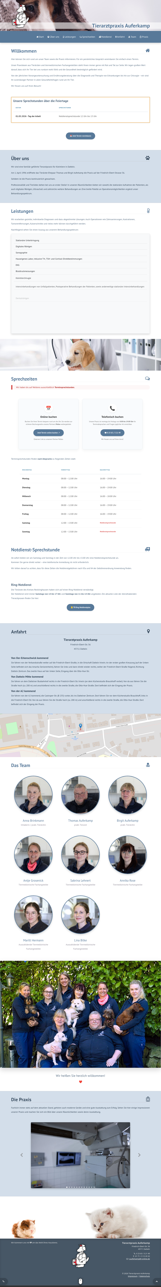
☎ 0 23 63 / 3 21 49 (112, 445)
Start (40, 36)
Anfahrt (120, 36)
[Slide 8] (84, 1199)
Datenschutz (144, 1276)
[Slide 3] (71, 1199)
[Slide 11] (91, 1199)
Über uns (53, 36)
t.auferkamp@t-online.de (139, 1259)
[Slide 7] (81, 1199)
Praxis (144, 36)
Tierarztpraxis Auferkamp (121, 25)
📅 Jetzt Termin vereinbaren (80, 136)
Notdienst (105, 36)
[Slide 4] (74, 1199)
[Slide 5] (76, 1199)
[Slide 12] (94, 1199)
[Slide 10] (89, 1199)
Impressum (132, 1276)
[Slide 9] (86, 1199)
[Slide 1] (66, 1199)
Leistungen (69, 36)
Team (132, 36)
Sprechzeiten (87, 36)
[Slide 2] (69, 1199)
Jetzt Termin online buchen (48, 445)
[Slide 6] (79, 1199)
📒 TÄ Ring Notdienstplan (80, 607)
